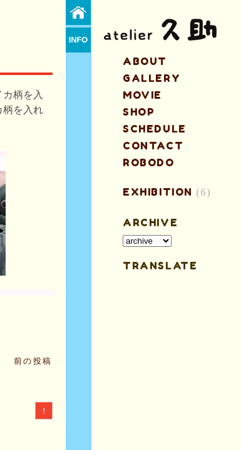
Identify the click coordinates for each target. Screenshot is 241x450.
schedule (155, 128)
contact (153, 145)
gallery (151, 78)
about (145, 61)
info (78, 39)
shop (139, 112)
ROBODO (149, 162)
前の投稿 (33, 361)
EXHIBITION (158, 192)
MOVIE (142, 95)
